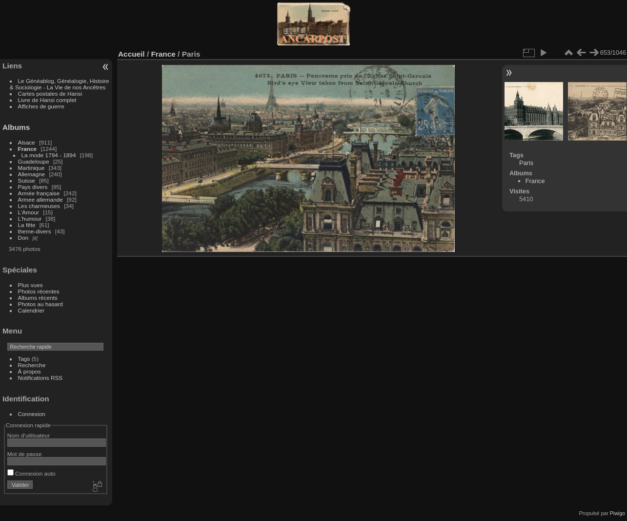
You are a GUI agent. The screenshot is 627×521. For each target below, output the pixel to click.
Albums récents (38, 297)
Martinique (31, 168)
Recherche (32, 365)
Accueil (131, 54)
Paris (526, 163)
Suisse (26, 180)
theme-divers (34, 231)
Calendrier (31, 310)
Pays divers (33, 187)
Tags (24, 358)
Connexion (31, 414)
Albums (16, 127)
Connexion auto (31, 473)
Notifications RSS (40, 378)
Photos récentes (39, 291)
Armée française (39, 193)
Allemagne (31, 174)
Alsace (26, 142)
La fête (27, 225)
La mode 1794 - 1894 (48, 155)
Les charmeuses (39, 206)
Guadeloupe (33, 161)
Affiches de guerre (41, 106)
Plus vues (30, 285)
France (27, 149)
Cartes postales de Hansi (50, 93)
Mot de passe (24, 454)
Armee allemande (40, 199)
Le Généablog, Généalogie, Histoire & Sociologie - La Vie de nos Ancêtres (59, 84)
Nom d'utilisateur (28, 435)
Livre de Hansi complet (47, 100)
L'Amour (28, 212)
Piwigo (617, 513)
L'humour (30, 218)
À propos (29, 371)
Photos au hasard (40, 304)
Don (23, 237)
